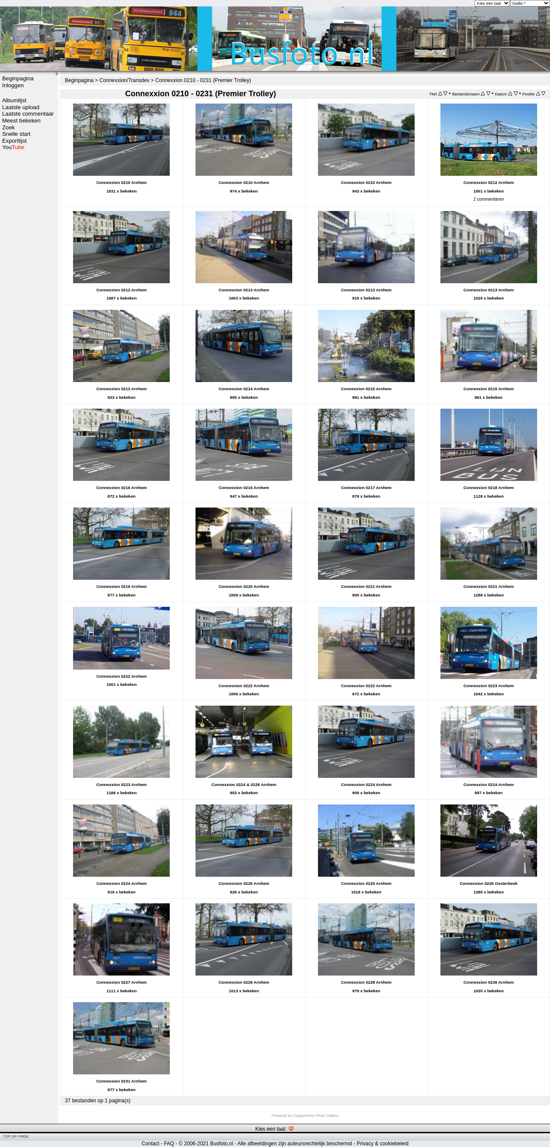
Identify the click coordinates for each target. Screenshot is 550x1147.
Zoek (8, 127)
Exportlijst (14, 141)
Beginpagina (18, 78)
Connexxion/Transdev (124, 80)
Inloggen (13, 85)
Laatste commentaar (28, 113)
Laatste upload (21, 107)
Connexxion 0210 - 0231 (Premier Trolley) (203, 80)
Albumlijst (14, 100)
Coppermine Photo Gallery (316, 1115)
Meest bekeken (21, 120)
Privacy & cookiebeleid (383, 1144)
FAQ (169, 1144)
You (13, 147)
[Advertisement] (28, 287)
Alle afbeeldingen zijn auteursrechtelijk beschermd (294, 1144)
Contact (150, 1144)
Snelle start (16, 134)
